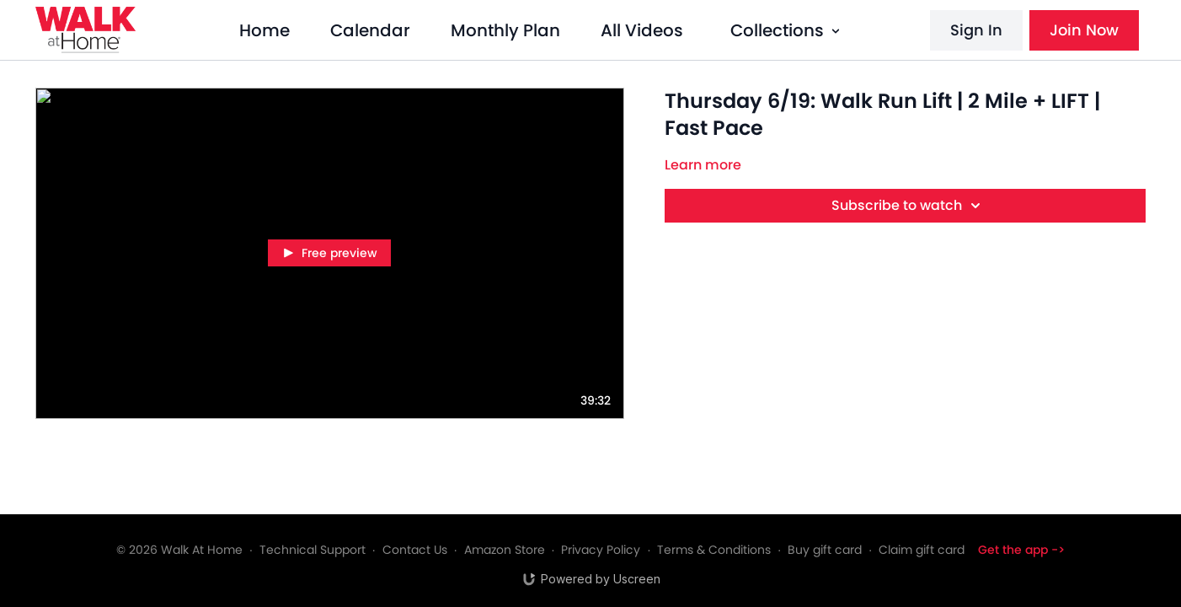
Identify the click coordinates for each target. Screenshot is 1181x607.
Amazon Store (504, 549)
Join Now (1084, 29)
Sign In (976, 29)
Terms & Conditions (714, 549)
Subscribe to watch (908, 206)
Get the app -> (1021, 549)
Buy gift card (825, 549)
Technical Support (312, 549)
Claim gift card (922, 549)
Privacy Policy (600, 549)
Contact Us (414, 549)
